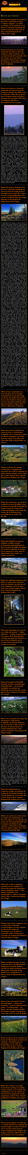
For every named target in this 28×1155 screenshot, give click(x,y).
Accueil (11, 2)
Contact (18, 2)
